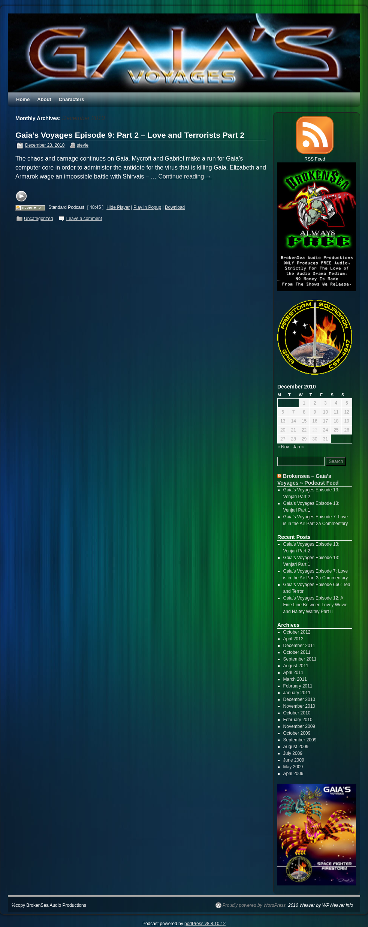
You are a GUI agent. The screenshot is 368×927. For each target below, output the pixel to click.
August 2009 (295, 746)
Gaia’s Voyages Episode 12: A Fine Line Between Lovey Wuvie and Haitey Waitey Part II (315, 604)
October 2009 (297, 733)
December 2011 (299, 645)
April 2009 (293, 773)
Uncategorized (38, 218)
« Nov (283, 446)
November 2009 (299, 726)
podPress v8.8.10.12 (205, 923)
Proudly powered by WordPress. (255, 905)
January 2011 (297, 692)
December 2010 (299, 699)
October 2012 (297, 632)
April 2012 (293, 638)
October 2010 (297, 713)
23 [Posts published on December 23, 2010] (314, 430)
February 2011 (298, 686)
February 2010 (298, 719)
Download (175, 207)
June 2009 (293, 760)
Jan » (298, 446)
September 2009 (300, 739)
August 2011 (295, 665)
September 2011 (300, 659)
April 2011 (293, 672)
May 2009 (293, 766)
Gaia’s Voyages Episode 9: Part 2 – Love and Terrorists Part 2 (129, 135)
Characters (71, 99)
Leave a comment (84, 218)
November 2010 (299, 706)
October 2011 (297, 652)
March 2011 (295, 679)
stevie (82, 145)
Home (23, 99)
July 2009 (292, 753)
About (44, 99)
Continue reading (185, 176)
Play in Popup (147, 207)
